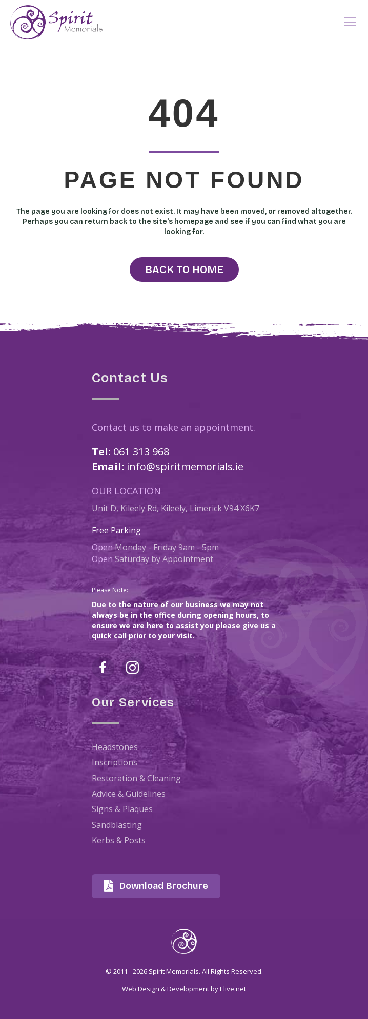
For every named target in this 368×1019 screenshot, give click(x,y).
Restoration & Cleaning (136, 778)
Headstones (115, 747)
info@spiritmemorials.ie (185, 466)
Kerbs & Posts (119, 840)
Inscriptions (114, 762)
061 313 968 (141, 452)
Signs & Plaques (122, 809)
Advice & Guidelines (129, 793)
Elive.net (233, 988)
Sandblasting (117, 824)
